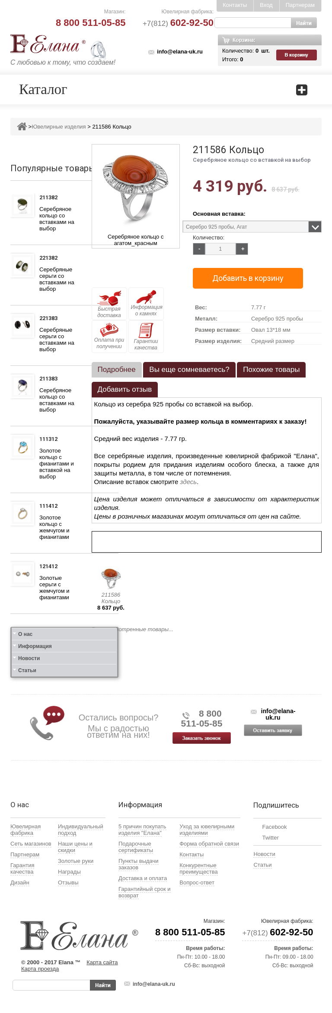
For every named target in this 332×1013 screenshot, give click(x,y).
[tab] (117, 370)
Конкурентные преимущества (198, 868)
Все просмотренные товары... (132, 629)
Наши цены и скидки (75, 846)
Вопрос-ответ (196, 882)
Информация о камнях (147, 303)
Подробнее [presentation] (117, 369)
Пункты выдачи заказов (138, 864)
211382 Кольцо (50, 198)
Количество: (208, 237)
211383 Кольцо (50, 379)
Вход (266, 5)
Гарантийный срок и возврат (144, 892)
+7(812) (178, 23)
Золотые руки (75, 861)
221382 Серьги (50, 259)
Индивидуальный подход (80, 829)
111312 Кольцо (50, 440)
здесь (188, 481)
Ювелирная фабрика (25, 829)
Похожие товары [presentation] (271, 369)
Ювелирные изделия (59, 126)
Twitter (270, 837)
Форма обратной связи (209, 843)
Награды (69, 871)
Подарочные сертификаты (135, 846)
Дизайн (19, 882)
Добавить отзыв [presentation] (125, 389)
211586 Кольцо (111, 597)
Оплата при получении (109, 336)
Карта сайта (102, 962)
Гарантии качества (146, 337)
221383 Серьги (50, 319)
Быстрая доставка (109, 304)
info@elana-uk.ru (180, 51)
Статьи (27, 670)
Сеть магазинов (30, 843)
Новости (29, 658)
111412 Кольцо (50, 507)
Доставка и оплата (142, 878)
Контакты (235, 5)
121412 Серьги (50, 567)
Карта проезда (40, 969)
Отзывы (68, 882)
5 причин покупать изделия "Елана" (142, 829)
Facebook (274, 827)
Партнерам (300, 5)
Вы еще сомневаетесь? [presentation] (189, 369)
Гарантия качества (22, 868)
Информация (35, 646)
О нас (25, 634)
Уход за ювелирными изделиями (206, 829)
